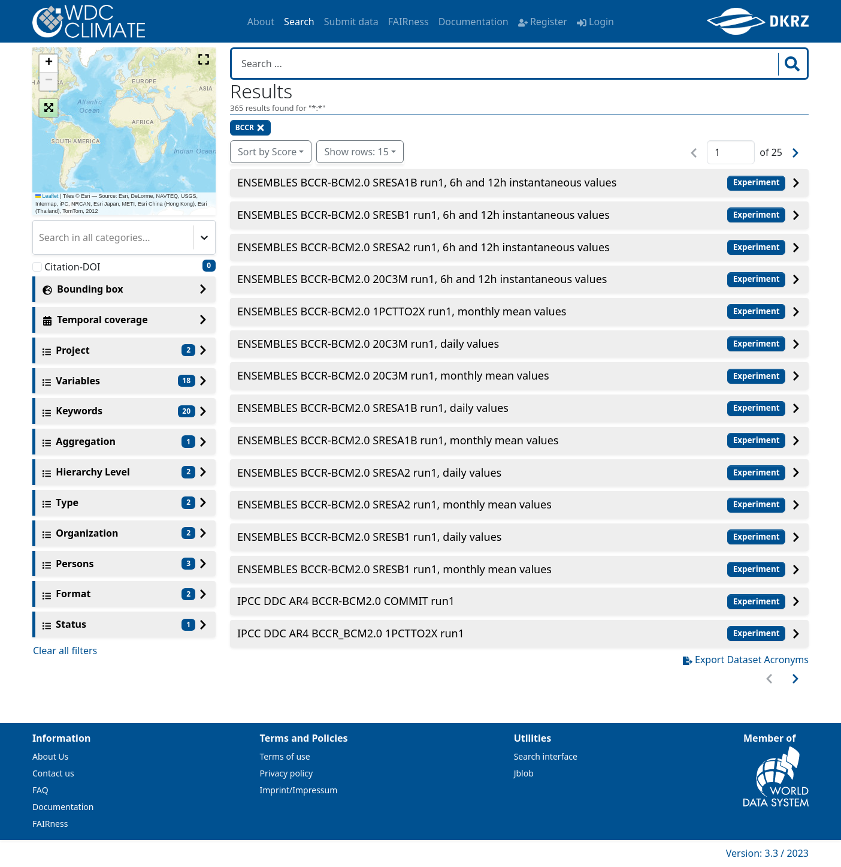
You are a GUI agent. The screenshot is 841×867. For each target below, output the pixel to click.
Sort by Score (267, 151)
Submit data (351, 21)
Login (595, 21)
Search (299, 21)
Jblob (524, 773)
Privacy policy (286, 773)
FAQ (40, 790)
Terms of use (285, 756)
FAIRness (408, 21)
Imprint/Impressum (299, 790)
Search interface (545, 756)
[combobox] (40, 237)
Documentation (473, 21)
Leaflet (47, 196)
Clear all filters (65, 650)
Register (542, 21)
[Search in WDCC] (506, 64)
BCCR (250, 127)
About (260, 21)
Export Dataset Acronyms (746, 659)
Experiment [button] (756, 182)
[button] (49, 64)
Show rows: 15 (356, 151)
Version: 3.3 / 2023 (767, 853)
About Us (50, 756)
